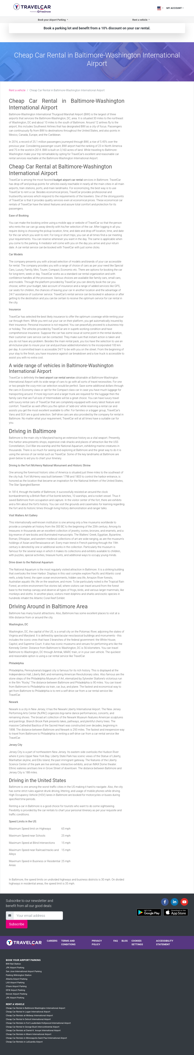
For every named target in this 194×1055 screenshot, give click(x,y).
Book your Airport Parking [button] (52, 19)
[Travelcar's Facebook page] (165, 902)
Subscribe (16, 924)
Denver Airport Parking (16, 994)
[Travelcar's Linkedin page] (174, 902)
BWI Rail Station (13, 964)
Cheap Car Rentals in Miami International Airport (28, 1034)
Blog (125, 940)
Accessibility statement (164, 942)
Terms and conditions (68, 942)
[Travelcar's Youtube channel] (184, 902)
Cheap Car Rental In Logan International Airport (28, 1012)
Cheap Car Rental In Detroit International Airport (28, 1019)
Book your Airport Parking (23, 960)
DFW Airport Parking (15, 990)
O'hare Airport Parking (16, 986)
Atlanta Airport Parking (16, 979)
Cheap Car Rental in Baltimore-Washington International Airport (35, 1008)
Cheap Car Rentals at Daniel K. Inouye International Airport (33, 1030)
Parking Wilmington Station (18, 975)
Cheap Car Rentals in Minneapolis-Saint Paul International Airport (36, 1038)
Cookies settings (137, 942)
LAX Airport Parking (15, 982)
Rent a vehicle (17, 90)
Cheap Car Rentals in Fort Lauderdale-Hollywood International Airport (38, 1023)
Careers (52, 940)
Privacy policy (97, 942)
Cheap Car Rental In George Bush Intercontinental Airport (32, 1027)
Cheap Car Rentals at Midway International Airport (29, 1015)
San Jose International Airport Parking (24, 971)
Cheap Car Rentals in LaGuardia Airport (24, 1042)
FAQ (115, 940)
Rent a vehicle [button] (140, 19)
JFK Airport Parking (15, 967)
